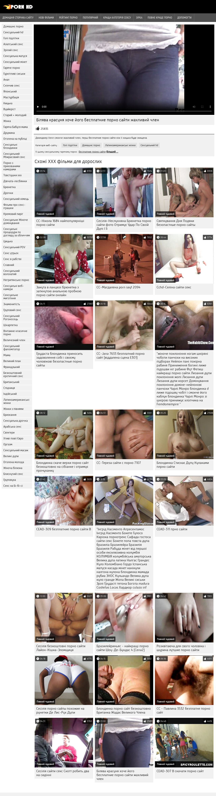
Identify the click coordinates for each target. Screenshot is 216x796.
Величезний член (14, 340)
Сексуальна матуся (15, 56)
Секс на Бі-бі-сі (13, 485)
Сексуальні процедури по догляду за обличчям (16, 232)
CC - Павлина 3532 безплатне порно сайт (183, 710)
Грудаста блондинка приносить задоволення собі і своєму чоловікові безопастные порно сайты (59, 359)
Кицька (7, 103)
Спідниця (9, 388)
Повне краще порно (160, 17)
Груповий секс (12, 310)
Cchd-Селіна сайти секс (174, 287)
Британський (11, 382)
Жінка (7, 121)
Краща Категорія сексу (117, 17)
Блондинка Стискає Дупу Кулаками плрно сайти (183, 465)
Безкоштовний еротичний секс (13, 374)
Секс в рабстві (12, 259)
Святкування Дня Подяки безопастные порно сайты (176, 223)
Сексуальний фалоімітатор (11, 347)
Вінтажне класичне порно (15, 332)
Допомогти (184, 17)
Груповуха (9, 479)
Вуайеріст (9, 109)
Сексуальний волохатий (11, 272)
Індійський (10, 393)
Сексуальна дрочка (15, 420)
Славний (8, 265)
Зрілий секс (10, 50)
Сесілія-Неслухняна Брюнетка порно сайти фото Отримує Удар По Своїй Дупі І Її (124, 225)
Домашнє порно (13, 26)
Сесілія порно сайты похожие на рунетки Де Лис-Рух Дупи (60, 710)
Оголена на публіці (15, 138)
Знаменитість (11, 304)
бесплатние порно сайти (92, 151)
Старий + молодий (14, 115)
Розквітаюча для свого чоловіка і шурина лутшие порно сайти (181, 648)
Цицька (7, 241)
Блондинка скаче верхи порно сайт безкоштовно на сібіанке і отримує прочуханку (62, 466)
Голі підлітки (11, 38)
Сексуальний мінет (15, 62)
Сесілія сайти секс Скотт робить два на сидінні (62, 773)
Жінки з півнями (13, 409)
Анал (6, 79)
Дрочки (8, 193)
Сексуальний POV (14, 247)
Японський (10, 91)
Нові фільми (46, 17)
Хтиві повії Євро (13, 438)
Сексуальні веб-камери (13, 287)
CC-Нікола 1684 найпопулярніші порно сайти (60, 223)
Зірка (139, 17)
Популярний (90, 17)
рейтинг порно (68, 17)
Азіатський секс (13, 44)
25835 (44, 128)
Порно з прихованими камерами (11, 166)
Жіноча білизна (12, 468)
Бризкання (9, 414)
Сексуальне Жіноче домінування (15, 221)
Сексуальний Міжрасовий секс (14, 155)
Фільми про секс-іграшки (14, 206)
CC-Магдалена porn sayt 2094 (118, 287)
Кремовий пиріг (13, 214)
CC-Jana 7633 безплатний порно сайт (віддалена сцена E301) (121, 355)
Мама (6, 355)
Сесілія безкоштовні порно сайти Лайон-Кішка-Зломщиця (60, 648)
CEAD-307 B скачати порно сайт (180, 771)
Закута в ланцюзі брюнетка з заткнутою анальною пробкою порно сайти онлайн (58, 291)
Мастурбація (11, 97)
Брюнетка (9, 187)
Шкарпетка (10, 325)
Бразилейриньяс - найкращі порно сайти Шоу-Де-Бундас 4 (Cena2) (123, 648)
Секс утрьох (10, 253)
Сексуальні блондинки (10, 146)
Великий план (12, 361)
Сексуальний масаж (15, 450)
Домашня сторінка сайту (18, 17)
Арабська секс (12, 426)
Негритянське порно (16, 280)
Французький (11, 367)
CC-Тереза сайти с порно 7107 (119, 463)
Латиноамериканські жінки (16, 401)
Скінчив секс (11, 85)
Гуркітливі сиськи (14, 73)
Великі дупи (11, 456)
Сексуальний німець (16, 199)
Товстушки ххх (12, 175)
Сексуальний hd (13, 32)
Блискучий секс (13, 474)
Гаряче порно (11, 67)
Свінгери (9, 432)
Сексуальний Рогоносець (11, 317)
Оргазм (7, 444)
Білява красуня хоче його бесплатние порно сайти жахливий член (122, 775)
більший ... (112, 151)
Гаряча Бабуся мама (15, 127)
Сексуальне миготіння (10, 296)
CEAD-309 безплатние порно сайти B (63, 529)
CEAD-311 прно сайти (172, 529)
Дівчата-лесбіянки (15, 181)
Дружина (9, 132)
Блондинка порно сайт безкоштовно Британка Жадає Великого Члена (124, 710)
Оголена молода (13, 462)
